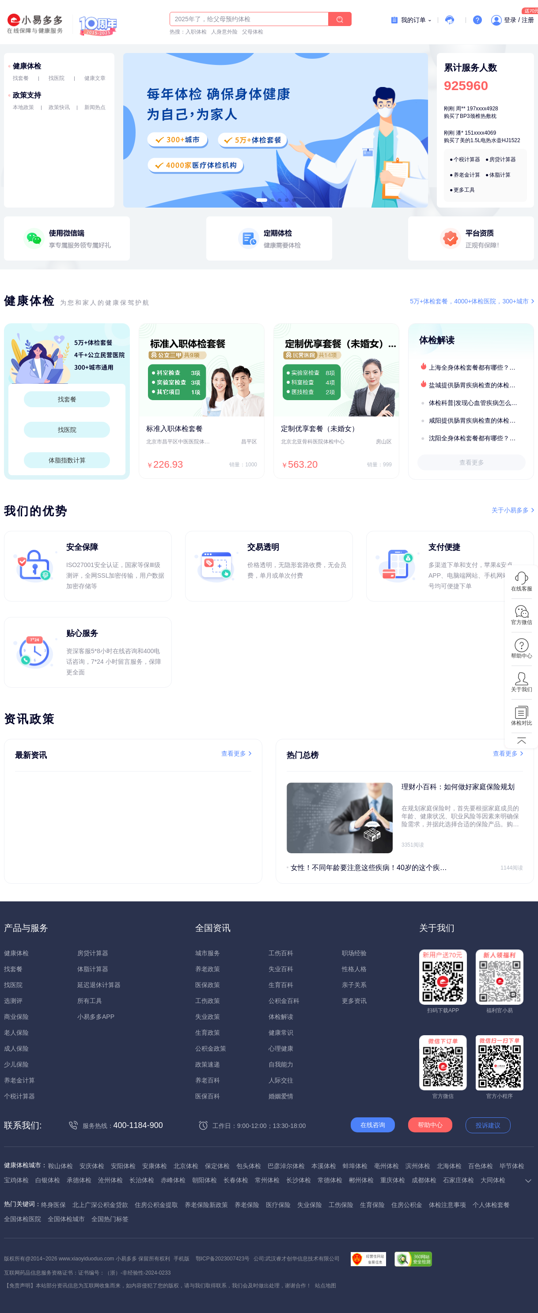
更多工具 (464, 190)
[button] (261, 200)
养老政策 (207, 968)
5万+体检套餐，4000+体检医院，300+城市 (469, 301)
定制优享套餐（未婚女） (320, 428)
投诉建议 (488, 1125)
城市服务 (207, 953)
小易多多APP (95, 1016)
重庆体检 (392, 1180)
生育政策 (207, 1032)
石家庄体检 (458, 1180)
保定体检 (217, 1165)
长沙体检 (298, 1180)
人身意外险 (224, 32)
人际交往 (281, 1080)
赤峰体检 (173, 1180)
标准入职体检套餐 (174, 428)
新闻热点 (95, 107)
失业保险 (309, 1204)
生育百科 (281, 984)
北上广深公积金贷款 (100, 1204)
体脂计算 (500, 175)
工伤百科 (281, 953)
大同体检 (493, 1180)
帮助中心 (430, 1124)
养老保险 (247, 1204)
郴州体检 (361, 1180)
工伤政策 (207, 1000)
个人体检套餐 (491, 1204)
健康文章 (95, 78)
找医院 (56, 78)
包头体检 (248, 1165)
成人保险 (16, 1048)
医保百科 (207, 1096)
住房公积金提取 (156, 1204)
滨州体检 (417, 1165)
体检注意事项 (447, 1204)
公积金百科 (284, 1000)
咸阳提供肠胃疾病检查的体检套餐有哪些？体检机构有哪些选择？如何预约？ (481, 420)
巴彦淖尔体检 (286, 1165)
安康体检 (154, 1165)
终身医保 (53, 1204)
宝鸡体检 (16, 1180)
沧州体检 (110, 1180)
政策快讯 (59, 107)
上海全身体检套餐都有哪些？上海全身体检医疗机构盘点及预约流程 (481, 367)
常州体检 (267, 1180)
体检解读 (281, 1016)
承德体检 (79, 1180)
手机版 (181, 1259)
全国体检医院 (22, 1218)
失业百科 (281, 968)
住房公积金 (406, 1204)
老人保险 (16, 1032)
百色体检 (480, 1165)
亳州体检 (386, 1165)
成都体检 (424, 1180)
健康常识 (281, 1032)
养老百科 (207, 1080)
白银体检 (47, 1180)
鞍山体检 (60, 1165)
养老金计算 (467, 175)
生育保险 (372, 1204)
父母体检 (252, 32)
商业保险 (16, 1016)
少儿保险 (16, 1064)
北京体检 (186, 1165)
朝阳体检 (204, 1180)
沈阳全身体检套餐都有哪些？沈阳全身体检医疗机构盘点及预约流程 (481, 438)
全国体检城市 (66, 1218)
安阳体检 (123, 1165)
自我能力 (281, 1064)
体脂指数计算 (67, 460)
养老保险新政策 (206, 1204)
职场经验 (354, 953)
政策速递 (207, 1064)
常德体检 (330, 1180)
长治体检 (141, 1180)
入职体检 (196, 32)
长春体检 (236, 1180)
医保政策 (207, 984)
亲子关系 (354, 984)
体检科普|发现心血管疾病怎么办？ (476, 402)
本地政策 (23, 107)
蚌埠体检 (355, 1165)
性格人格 (354, 968)
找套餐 (21, 78)
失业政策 (207, 1016)
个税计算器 (467, 159)
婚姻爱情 (281, 1096)
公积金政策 (210, 1048)
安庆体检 (92, 1165)
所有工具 (89, 1000)
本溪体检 (323, 1165)
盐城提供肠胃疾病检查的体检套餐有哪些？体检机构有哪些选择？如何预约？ (481, 385)
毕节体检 (512, 1165)
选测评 (13, 1000)
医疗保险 (278, 1204)
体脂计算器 (92, 968)
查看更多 (471, 462)
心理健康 (281, 1048)
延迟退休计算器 (99, 984)
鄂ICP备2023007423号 (223, 1259)
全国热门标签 (110, 1218)
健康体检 (27, 66)
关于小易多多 (510, 510)
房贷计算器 (502, 159)
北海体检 (449, 1165)
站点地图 (325, 1286)
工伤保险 (341, 1204)
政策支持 (27, 95)
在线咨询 (372, 1124)
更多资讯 (354, 1000)
